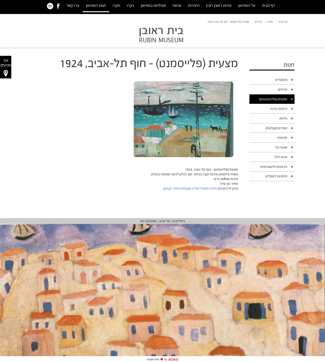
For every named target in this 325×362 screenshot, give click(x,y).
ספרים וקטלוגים (276, 128)
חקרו (116, 5)
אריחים (258, 21)
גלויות (283, 118)
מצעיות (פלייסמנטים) (273, 99)
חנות (270, 21)
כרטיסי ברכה (278, 108)
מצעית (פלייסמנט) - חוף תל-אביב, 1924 (228, 21)
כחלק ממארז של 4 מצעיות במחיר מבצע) (190, 188)
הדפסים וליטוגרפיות (273, 167)
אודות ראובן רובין (219, 5)
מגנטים (282, 137)
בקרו (130, 5)
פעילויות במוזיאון (153, 5)
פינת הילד (280, 157)
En (50, 6)
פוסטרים (281, 80)
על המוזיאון (246, 5)
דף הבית (268, 5)
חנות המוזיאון (96, 5)
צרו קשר (72, 5)
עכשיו (177, 5)
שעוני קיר (281, 147)
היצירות (194, 5)
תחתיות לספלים (276, 176)
